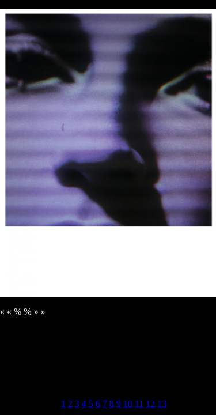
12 (150, 404)
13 (161, 404)
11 (139, 404)
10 (127, 404)
